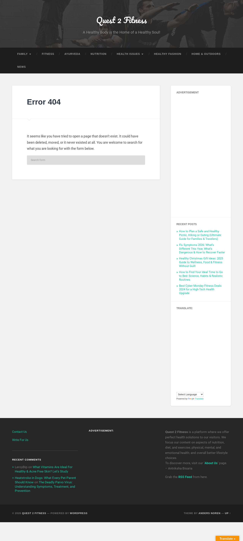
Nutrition (99, 54)
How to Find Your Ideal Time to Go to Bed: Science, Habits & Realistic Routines (201, 276)
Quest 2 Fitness (121, 20)
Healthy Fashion (167, 54)
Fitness (48, 54)
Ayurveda (72, 54)
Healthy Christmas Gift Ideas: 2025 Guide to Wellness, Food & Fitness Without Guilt (201, 262)
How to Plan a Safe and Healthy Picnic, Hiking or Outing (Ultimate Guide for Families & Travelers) (200, 235)
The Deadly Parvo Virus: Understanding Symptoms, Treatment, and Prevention (45, 486)
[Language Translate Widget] (190, 394)
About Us (211, 463)
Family (22, 54)
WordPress (79, 513)
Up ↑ (228, 513)
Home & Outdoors (206, 54)
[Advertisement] (200, 155)
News (21, 67)
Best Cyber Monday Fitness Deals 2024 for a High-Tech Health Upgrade (200, 289)
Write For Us (20, 440)
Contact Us (19, 432)
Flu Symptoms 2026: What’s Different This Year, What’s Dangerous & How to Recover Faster (202, 249)
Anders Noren (210, 513)
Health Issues (128, 54)
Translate (196, 399)
